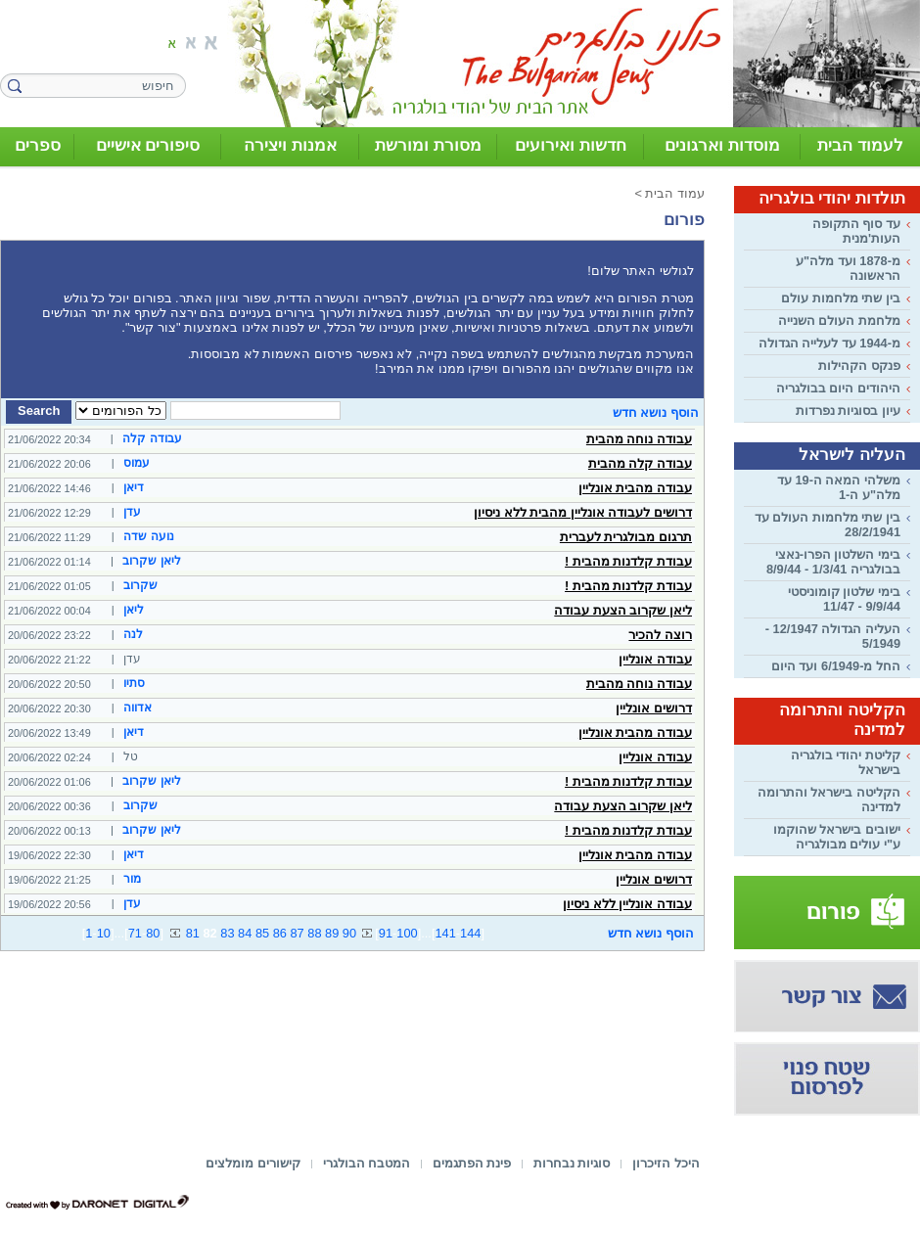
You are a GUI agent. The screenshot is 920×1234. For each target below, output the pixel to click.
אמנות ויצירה (290, 145)
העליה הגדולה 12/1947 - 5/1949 (832, 636)
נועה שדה (148, 536)
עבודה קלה (151, 438)
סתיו (134, 683)
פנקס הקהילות (859, 365)
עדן (132, 512)
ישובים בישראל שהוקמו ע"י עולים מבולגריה (836, 836)
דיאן (133, 487)
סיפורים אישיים (148, 145)
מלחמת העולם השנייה (839, 320)
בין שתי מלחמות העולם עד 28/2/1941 (827, 524)
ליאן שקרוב (151, 561)
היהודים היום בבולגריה (838, 388)
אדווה (137, 707)
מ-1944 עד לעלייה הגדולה (829, 343)
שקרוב (140, 585)
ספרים (38, 145)
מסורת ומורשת (428, 145)
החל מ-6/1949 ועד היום (835, 666)
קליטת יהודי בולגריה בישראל (845, 762)
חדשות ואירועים (570, 145)
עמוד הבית (675, 193)
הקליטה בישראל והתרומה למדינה (829, 799)
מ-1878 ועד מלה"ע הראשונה (848, 268)
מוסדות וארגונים (722, 145)
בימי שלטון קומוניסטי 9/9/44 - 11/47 (844, 599)
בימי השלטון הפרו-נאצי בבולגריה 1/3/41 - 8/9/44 (833, 561)
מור (132, 879)
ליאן (133, 610)
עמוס (136, 463)
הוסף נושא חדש (656, 412)
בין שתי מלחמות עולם (840, 298)
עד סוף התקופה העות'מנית (856, 231)
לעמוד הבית (860, 145)
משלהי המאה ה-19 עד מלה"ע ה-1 (838, 487)
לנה (133, 634)
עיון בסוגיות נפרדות (848, 410)
